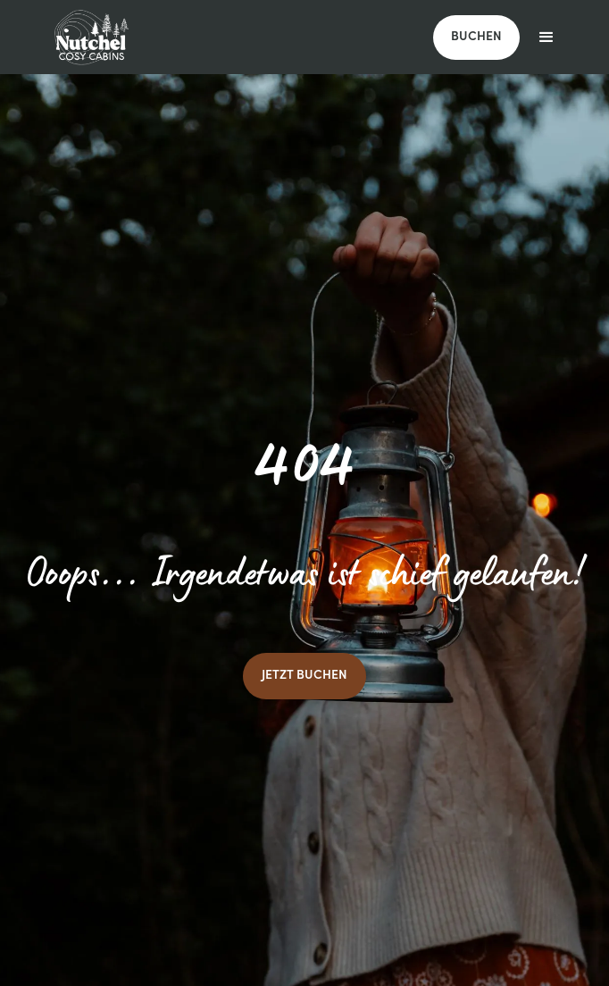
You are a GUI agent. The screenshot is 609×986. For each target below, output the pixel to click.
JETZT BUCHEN (304, 676)
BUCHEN (476, 37)
